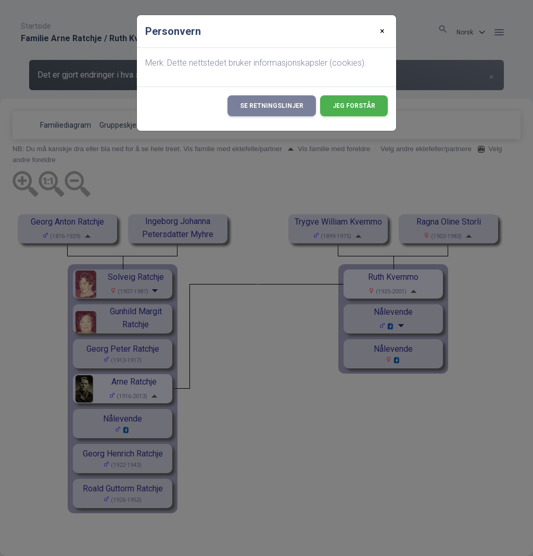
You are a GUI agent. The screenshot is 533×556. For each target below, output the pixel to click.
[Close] (382, 31)
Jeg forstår (354, 105)
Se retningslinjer (271, 105)
